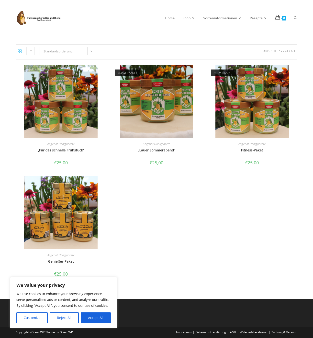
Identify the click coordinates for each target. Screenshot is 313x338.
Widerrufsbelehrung (253, 332)
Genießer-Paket (61, 261)
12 (280, 51)
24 (286, 51)
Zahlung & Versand (284, 332)
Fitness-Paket (252, 150)
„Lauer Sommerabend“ (156, 150)
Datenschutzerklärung (211, 332)
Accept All (95, 317)
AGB (233, 332)
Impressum (183, 332)
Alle (294, 51)
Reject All (64, 317)
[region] (63, 302)
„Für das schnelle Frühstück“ (60, 150)
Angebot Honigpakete (61, 144)
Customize (32, 317)
